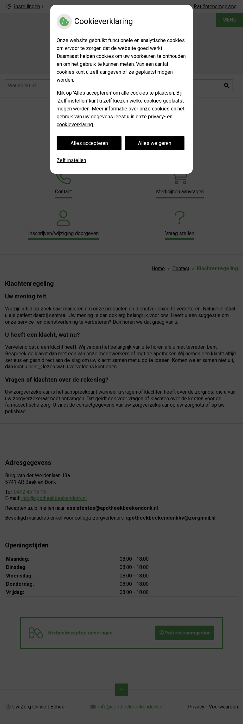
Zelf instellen (71, 160)
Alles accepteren (89, 143)
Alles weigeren (154, 143)
